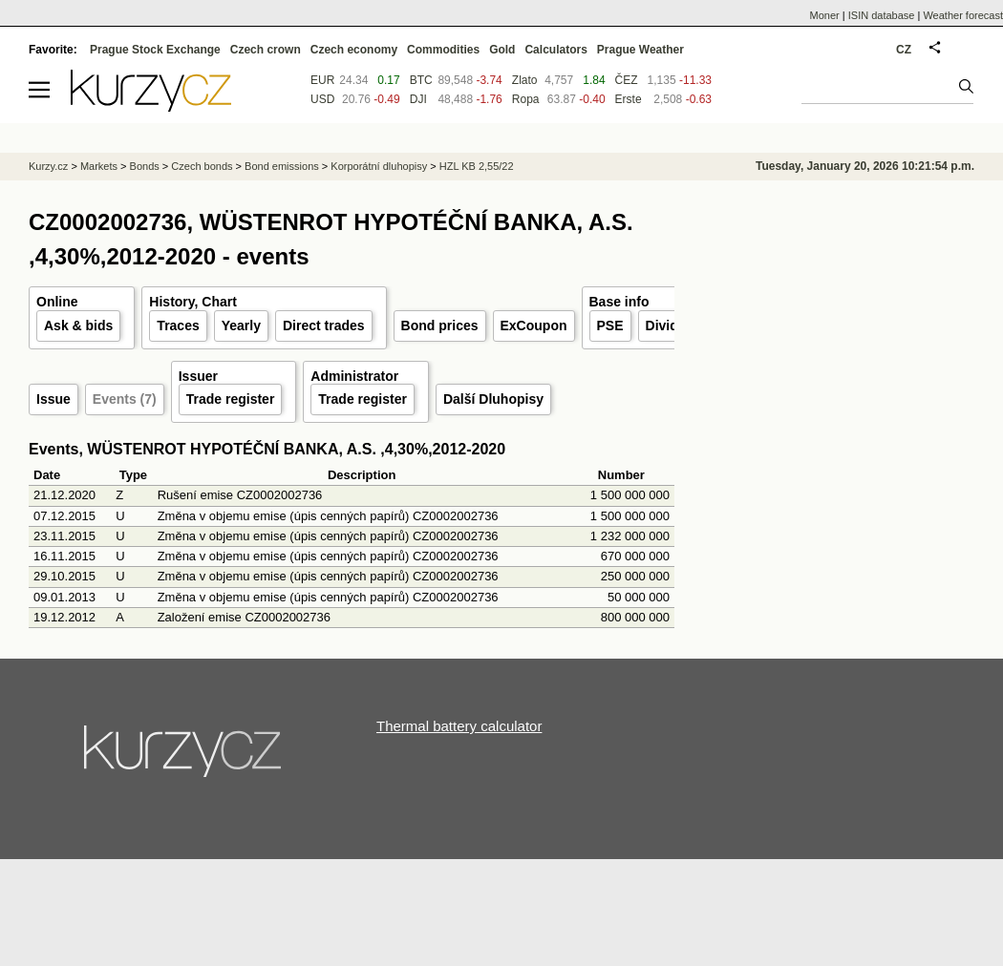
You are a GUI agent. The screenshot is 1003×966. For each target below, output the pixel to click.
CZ (903, 49)
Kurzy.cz (48, 166)
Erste (628, 99)
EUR (322, 80)
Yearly (241, 325)
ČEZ (626, 80)
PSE (610, 325)
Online (57, 301)
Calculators (555, 49)
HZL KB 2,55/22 (476, 166)
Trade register (230, 399)
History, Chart (193, 301)
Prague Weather (640, 49)
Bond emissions (282, 166)
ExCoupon (534, 325)
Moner (825, 15)
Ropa (526, 99)
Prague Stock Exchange (155, 49)
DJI (418, 99)
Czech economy (353, 49)
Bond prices (440, 325)
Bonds (145, 166)
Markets (98, 166)
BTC (421, 80)
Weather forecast (963, 15)
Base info (619, 301)
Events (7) (125, 399)
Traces (178, 325)
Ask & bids (78, 325)
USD (322, 99)
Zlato (525, 80)
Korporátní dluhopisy (379, 166)
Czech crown (265, 49)
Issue (53, 399)
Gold (502, 49)
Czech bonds (201, 166)
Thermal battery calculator (459, 726)
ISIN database (881, 15)
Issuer (198, 376)
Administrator (354, 376)
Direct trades (324, 325)
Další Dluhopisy (493, 399)
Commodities (443, 49)
